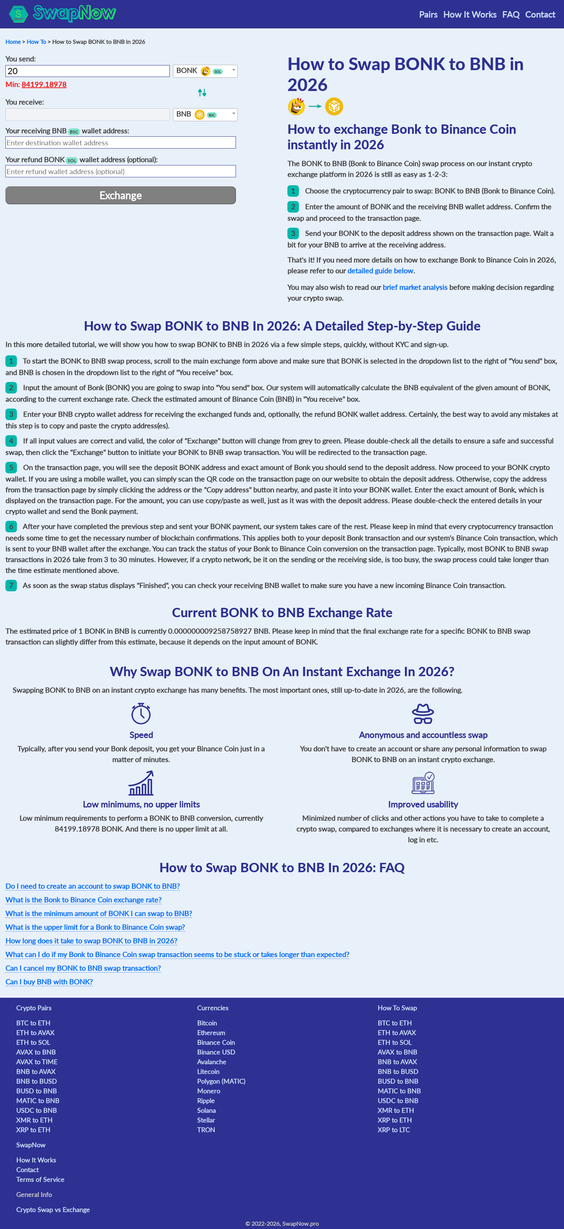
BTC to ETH (33, 1023)
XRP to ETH (33, 1130)
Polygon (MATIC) (221, 1081)
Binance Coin (216, 1042)
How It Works (469, 14)
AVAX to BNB (36, 1052)
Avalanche (211, 1062)
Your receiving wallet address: (67, 130)
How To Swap (397, 1008)
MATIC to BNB (37, 1101)
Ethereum (211, 1033)
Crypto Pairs (33, 1008)
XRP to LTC (394, 1130)
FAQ (510, 14)
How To (36, 41)
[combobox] (205, 71)
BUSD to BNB (36, 1091)
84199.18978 (44, 84)
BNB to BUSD (36, 1081)
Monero (208, 1091)
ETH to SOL (33, 1042)
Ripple (206, 1101)
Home (13, 41)
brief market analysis (415, 287)
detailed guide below (380, 270)
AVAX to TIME (36, 1062)
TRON (206, 1130)
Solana (206, 1110)
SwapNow (30, 1145)
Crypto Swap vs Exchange (53, 1210)
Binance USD (216, 1052)
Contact (540, 14)
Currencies (212, 1008)
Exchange (120, 195)
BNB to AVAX (35, 1071)
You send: (20, 58)
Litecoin (208, 1071)
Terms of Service (40, 1179)
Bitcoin (207, 1023)
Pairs (428, 14)
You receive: (24, 101)
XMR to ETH (34, 1120)
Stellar (206, 1120)
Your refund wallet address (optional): (81, 159)
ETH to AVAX (35, 1033)
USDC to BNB (36, 1110)
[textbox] (205, 71)
